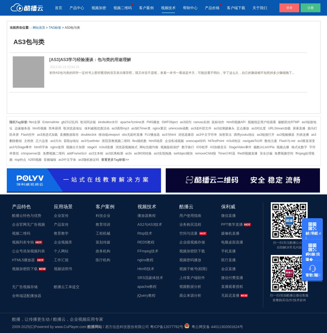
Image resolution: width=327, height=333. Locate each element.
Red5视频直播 (248, 153)
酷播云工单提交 (66, 287)
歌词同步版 (88, 122)
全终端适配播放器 (26, 296)
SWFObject (170, 122)
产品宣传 (61, 224)
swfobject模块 (183, 153)
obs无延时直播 (132, 134)
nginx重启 (160, 128)
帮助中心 (190, 8)
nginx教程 (145, 260)
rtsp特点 (20, 160)
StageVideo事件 (240, 147)
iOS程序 (202, 147)
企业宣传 (61, 215)
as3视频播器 (285, 134)
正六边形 (42, 141)
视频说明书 (63, 269)
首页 (58, 8)
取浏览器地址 (72, 128)
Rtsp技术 (144, 233)
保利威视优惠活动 (97, 128)
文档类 (28, 141)
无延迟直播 (230, 295)
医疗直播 (228, 260)
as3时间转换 (143, 153)
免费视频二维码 (54, 153)
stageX (92, 147)
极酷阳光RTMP (289, 122)
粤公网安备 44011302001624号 (213, 327)
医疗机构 (103, 260)
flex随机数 (139, 141)
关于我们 (260, 8)
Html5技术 (145, 269)
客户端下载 (236, 8)
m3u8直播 (106, 147)
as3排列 (185, 122)
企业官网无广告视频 (28, 224)
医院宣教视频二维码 (116, 141)
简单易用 (55, 128)
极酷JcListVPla (264, 147)
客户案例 (146, 8)
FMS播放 (153, 122)
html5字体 (41, 147)
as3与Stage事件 (20, 147)
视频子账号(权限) (193, 269)
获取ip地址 (71, 141)
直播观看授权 (232, 286)
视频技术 (168, 8)
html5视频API (236, 122)
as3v (128, 153)
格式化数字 (299, 147)
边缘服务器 (22, 128)
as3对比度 (258, 128)
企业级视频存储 (192, 242)
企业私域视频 (174, 141)
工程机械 (103, 233)
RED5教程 (145, 242)
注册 (310, 8)
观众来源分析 (190, 295)
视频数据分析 (190, 286)
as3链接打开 (265, 134)
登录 (289, 8)
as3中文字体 (67, 160)
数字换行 (188, 147)
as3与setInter (90, 141)
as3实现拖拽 (162, 153)
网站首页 (39, 27)
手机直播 (228, 251)
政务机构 (103, 251)
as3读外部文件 (201, 128)
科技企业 (103, 215)
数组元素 (271, 141)
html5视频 (39, 128)
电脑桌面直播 (232, 242)
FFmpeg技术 (147, 251)
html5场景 (156, 141)
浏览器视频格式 (126, 147)
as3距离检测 (114, 153)
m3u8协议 (233, 141)
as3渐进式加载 (47, 134)
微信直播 (228, 215)
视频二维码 (122, 8)
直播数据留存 (69, 134)
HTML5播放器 (23, 260)
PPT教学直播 (232, 224)
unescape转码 (196, 141)
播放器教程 (146, 215)
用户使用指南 (190, 215)
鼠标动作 (218, 122)
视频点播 (283, 147)
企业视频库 (63, 242)
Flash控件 (28, 134)
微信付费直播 (232, 278)
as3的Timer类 (141, 128)
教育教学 (61, 233)
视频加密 (98, 8)
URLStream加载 (279, 128)
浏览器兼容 (186, 134)
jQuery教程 (146, 295)
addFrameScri (77, 153)
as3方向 (56, 141)
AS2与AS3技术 (149, 224)
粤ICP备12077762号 (166, 327)
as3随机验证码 (88, 160)
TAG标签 (55, 27)
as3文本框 (96, 153)
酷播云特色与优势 (26, 215)
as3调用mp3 (120, 128)
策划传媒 (103, 242)
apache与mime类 (132, 122)
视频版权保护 (169, 147)
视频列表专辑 (23, 242)
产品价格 (212, 8)
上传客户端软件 (192, 278)
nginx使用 (57, 147)
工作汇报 (61, 260)
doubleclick (88, 134)
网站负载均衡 (149, 147)
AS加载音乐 (218, 147)
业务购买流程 (190, 224)
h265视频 (35, 160)
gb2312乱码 (69, 122)
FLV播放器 (152, 134)
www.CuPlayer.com (71, 327)
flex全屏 (34, 122)
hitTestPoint (216, 141)
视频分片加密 (75, 147)
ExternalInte (50, 122)
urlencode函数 (179, 128)
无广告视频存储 (25, 287)
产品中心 (77, 8)
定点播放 (243, 128)
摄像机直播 (230, 233)
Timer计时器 (226, 153)
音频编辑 (50, 160)
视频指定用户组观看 (262, 122)
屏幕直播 (299, 128)
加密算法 (225, 134)
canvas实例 (201, 122)
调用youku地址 (244, 134)
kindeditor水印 (108, 122)
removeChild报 (205, 153)
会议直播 (228, 269)
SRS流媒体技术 (150, 278)
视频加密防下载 (25, 269)
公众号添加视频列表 (28, 251)
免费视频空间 (283, 153)
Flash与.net (287, 141)
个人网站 (61, 251)
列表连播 (302, 134)
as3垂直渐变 (306, 141)
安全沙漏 (266, 153)
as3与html (169, 134)
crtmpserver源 (31, 153)
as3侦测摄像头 (224, 128)
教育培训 (103, 224)
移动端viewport (109, 134)
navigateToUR (252, 141)
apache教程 (147, 286)
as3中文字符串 (206, 134)
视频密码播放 (190, 260)
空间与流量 (188, 233)
